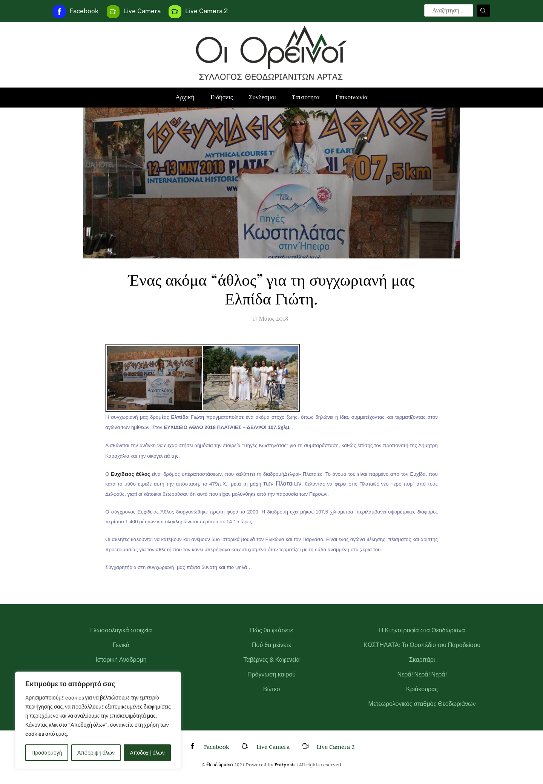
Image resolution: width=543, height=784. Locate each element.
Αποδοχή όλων (147, 753)
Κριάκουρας (422, 689)
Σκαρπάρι (422, 659)
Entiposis (285, 764)
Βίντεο (271, 689)
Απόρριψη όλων (96, 753)
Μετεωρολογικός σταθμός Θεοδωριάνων (422, 703)
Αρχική (184, 97)
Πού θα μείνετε (271, 645)
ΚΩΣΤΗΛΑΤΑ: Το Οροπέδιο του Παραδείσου (422, 645)
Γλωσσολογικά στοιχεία (121, 630)
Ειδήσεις (221, 97)
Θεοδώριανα (219, 764)
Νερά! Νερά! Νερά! (421, 674)
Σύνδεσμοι (262, 97)
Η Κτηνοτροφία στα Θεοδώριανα (422, 630)
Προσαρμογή (46, 753)
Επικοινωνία (352, 97)
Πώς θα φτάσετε (271, 630)
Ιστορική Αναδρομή (121, 659)
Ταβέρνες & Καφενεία (271, 659)
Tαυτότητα (305, 97)
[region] (98, 720)
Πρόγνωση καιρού (271, 674)
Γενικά (121, 645)
